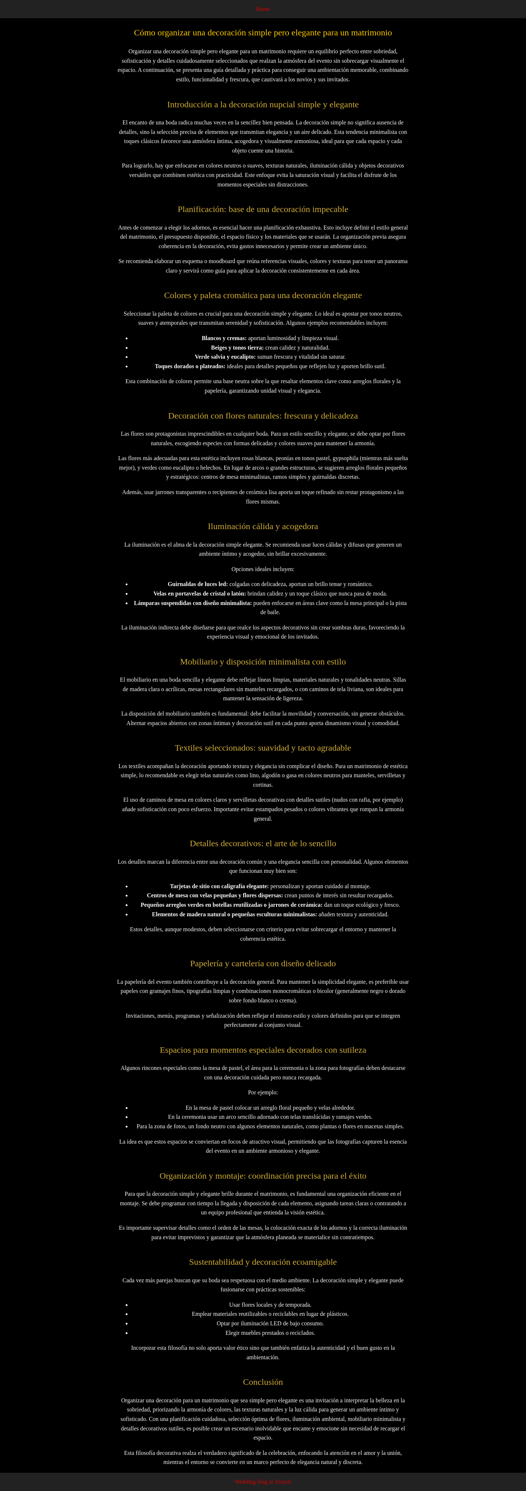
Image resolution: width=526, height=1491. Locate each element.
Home (263, 9)
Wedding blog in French (263, 1482)
